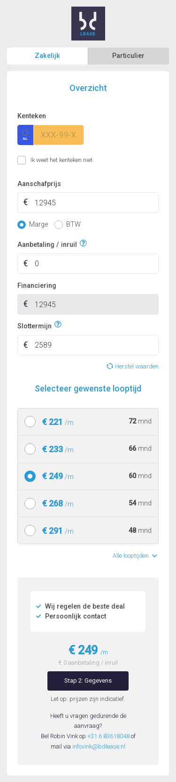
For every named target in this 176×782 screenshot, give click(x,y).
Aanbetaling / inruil (47, 244)
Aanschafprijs (39, 184)
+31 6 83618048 (108, 736)
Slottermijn (34, 325)
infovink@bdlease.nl (98, 746)
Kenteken (31, 116)
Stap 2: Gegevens (88, 680)
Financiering (36, 286)
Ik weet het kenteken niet (29, 160)
